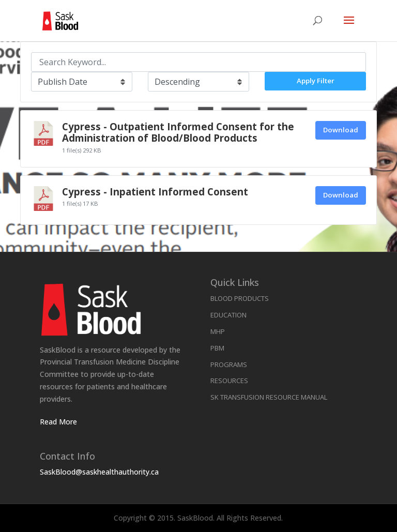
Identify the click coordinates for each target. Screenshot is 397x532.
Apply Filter (315, 80)
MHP (217, 331)
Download (340, 129)
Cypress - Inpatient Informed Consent (155, 191)
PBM (217, 348)
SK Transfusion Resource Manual (268, 397)
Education (228, 315)
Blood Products (239, 298)
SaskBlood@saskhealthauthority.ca (99, 472)
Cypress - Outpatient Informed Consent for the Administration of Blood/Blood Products (178, 132)
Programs (228, 364)
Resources (229, 380)
